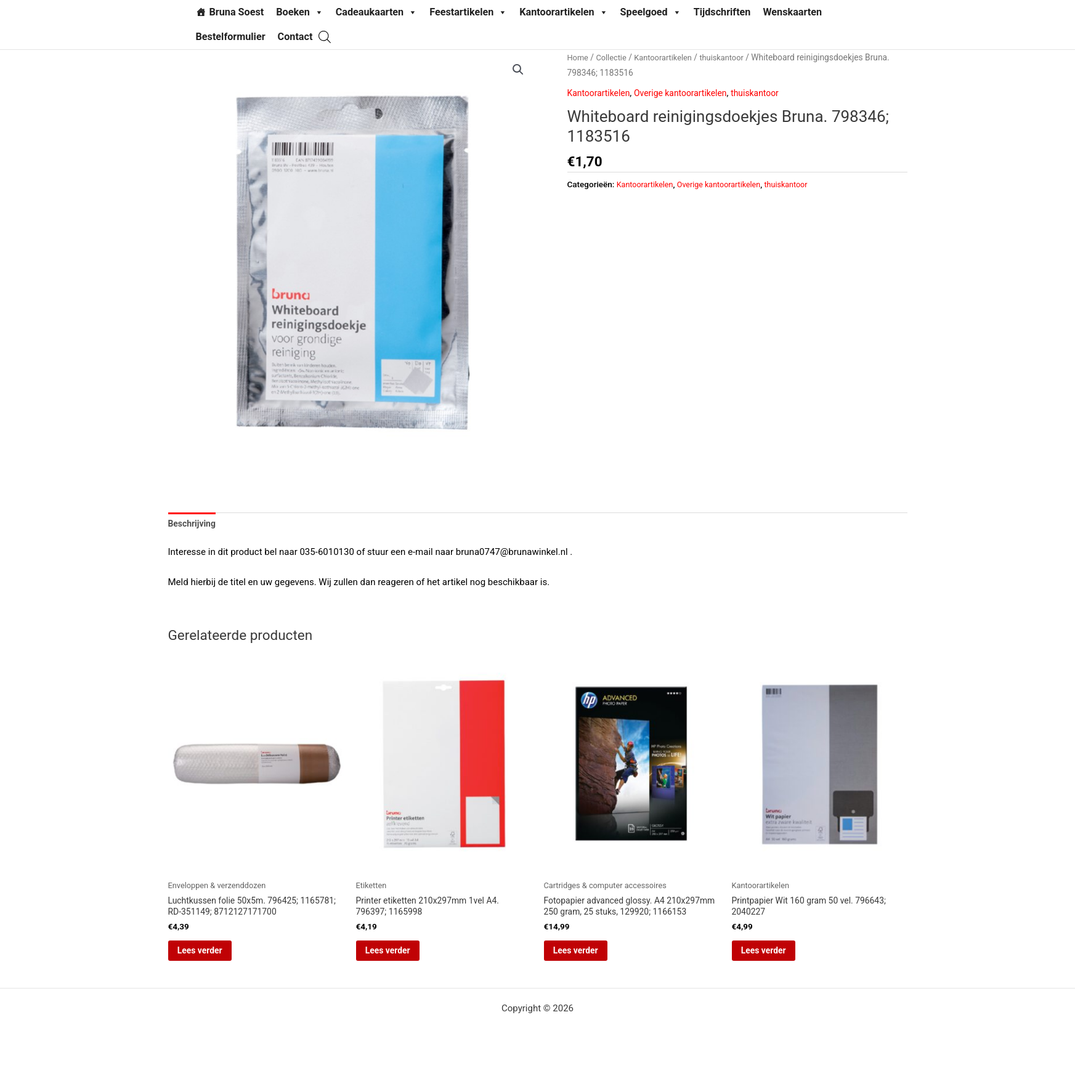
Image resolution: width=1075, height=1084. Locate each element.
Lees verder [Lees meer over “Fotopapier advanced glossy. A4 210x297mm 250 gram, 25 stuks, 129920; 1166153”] (593, 968)
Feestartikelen (468, 12)
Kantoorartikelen (563, 12)
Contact (295, 36)
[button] (517, 70)
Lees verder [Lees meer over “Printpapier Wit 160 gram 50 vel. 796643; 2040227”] (781, 957)
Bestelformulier (231, 36)
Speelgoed (650, 12)
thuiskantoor (732, 57)
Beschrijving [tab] (194, 524)
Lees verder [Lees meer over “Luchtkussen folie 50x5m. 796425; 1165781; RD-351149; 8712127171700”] (217, 957)
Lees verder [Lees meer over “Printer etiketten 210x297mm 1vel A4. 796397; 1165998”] (405, 957)
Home (578, 57)
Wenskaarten (792, 12)
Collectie (614, 57)
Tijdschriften (722, 12)
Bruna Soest (236, 12)
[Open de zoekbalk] (324, 36)
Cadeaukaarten (376, 12)
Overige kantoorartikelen (689, 93)
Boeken (299, 12)
